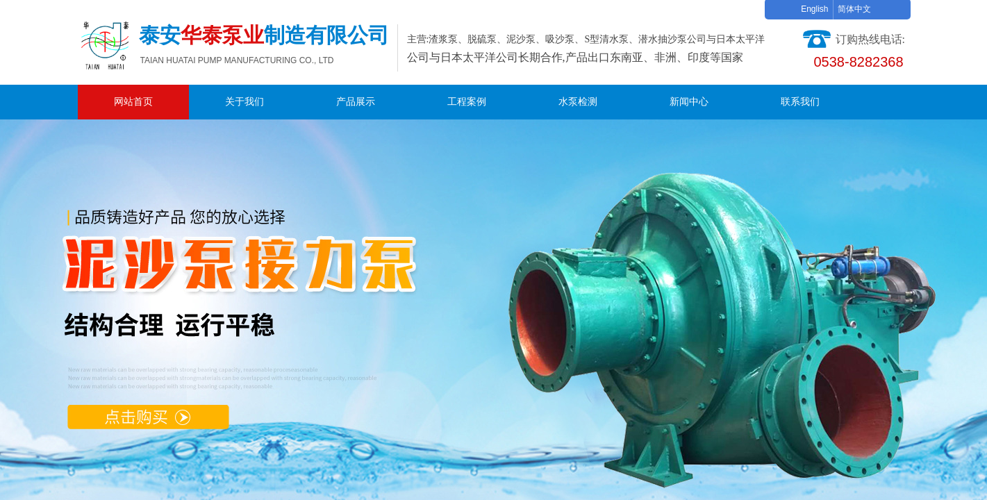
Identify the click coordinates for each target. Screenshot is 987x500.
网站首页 (133, 102)
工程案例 (466, 102)
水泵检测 (577, 102)
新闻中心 (689, 102)
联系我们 (800, 102)
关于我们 (244, 102)
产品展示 (355, 102)
